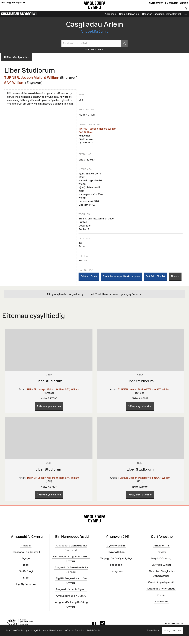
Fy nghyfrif (171, 2)
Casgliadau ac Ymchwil (19, 14)
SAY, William (14, 83)
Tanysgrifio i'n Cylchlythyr (116, 558)
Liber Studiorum (48, 381)
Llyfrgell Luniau (161, 564)
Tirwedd (175, 276)
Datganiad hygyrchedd (161, 588)
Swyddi (161, 552)
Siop (25, 577)
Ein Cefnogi (26, 571)
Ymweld (26, 545)
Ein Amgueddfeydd (13, 2)
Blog (25, 564)
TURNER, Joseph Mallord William (31, 77)
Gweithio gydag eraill (161, 582)
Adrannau (110, 14)
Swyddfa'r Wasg (161, 558)
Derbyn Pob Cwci (172, 630)
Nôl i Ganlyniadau (16, 57)
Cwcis (161, 595)
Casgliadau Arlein (129, 14)
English (184, 2)
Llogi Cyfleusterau (26, 584)
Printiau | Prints (89, 276)
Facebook (116, 564)
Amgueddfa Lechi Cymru (71, 589)
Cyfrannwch (156, 2)
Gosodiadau (153, 630)
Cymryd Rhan (116, 552)
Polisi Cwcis (93, 630)
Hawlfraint (161, 601)
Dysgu (26, 558)
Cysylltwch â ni (116, 545)
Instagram (116, 571)
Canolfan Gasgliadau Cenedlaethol (161, 14)
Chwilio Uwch (94, 49)
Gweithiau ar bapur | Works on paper (121, 276)
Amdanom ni (161, 545)
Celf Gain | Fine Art (155, 276)
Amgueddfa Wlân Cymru (71, 595)
